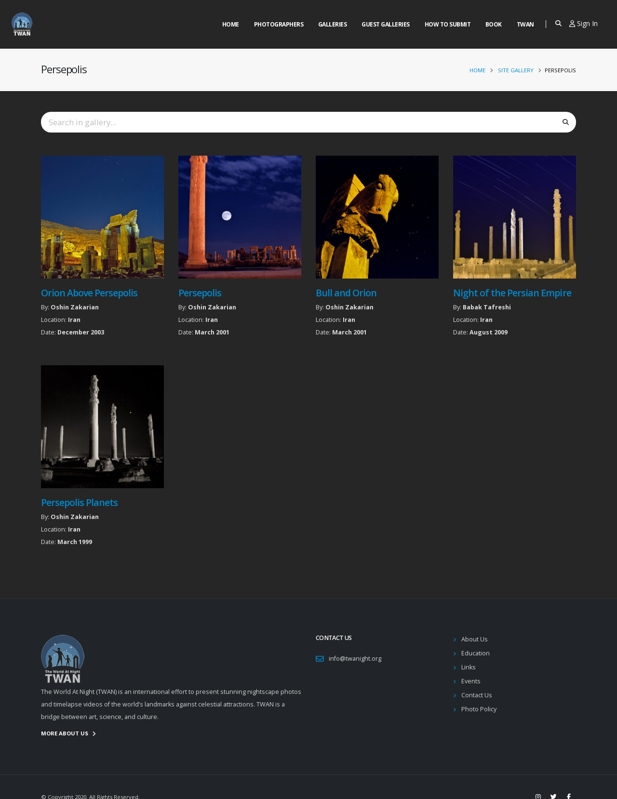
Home (230, 24)
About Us (474, 639)
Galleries (332, 24)
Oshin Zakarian (75, 307)
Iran (74, 320)
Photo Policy (478, 709)
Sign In (583, 23)
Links (468, 667)
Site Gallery (516, 70)
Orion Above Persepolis (89, 292)
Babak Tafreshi (487, 307)
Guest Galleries (386, 24)
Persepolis (199, 292)
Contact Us (476, 695)
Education (475, 653)
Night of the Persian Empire (512, 292)
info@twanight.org (355, 658)
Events (471, 681)
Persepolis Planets (79, 502)
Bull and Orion (346, 292)
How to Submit (448, 24)
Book (493, 24)
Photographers (279, 24)
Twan (525, 24)
